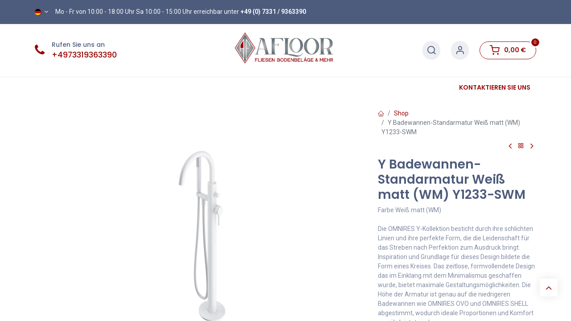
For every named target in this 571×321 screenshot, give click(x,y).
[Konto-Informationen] (460, 50)
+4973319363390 (84, 54)
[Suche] (431, 50)
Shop (401, 113)
